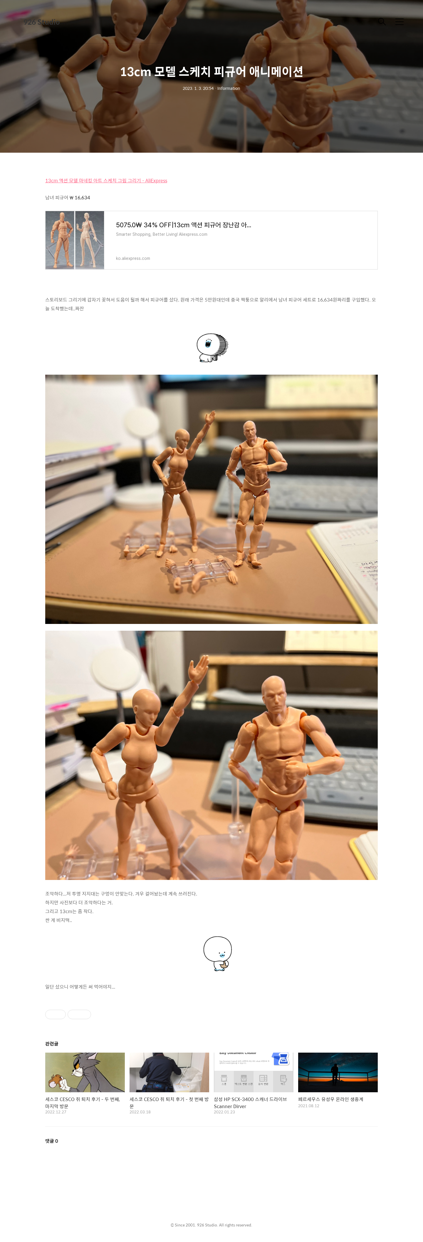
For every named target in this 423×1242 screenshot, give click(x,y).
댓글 (51, 1141)
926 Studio (42, 21)
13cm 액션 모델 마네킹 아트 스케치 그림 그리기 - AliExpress (106, 180)
